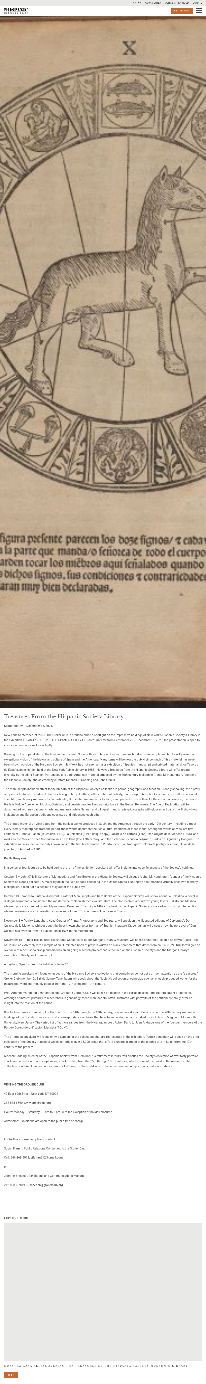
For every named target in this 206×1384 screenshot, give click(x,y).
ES (134, 2)
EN (139, 2)
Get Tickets (182, 10)
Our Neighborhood (177, 2)
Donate (197, 2)
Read (10, 1375)
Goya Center (153, 2)
